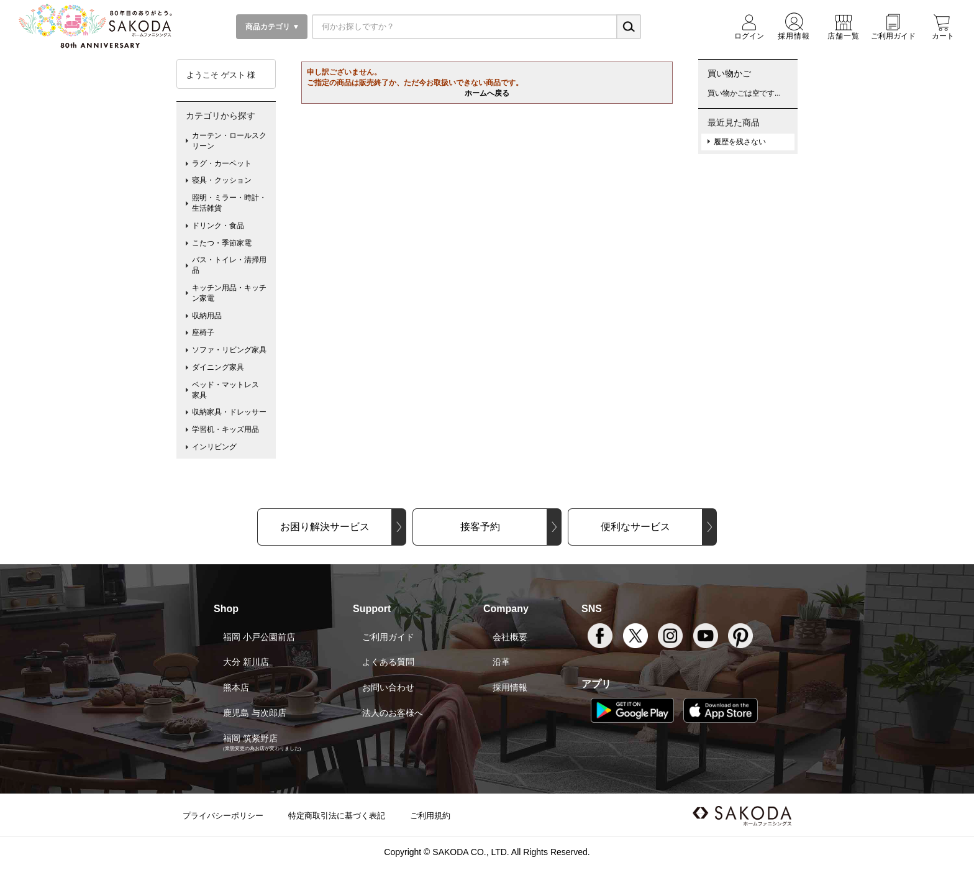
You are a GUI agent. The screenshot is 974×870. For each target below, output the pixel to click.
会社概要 (510, 637)
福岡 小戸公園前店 (259, 637)
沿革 (501, 662)
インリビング (214, 446)
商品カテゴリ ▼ (272, 26)
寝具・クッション (222, 180)
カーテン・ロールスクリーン (229, 140)
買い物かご (729, 73)
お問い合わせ (388, 687)
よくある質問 (388, 662)
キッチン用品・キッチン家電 (229, 293)
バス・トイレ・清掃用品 (229, 265)
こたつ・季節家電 (222, 243)
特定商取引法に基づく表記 (336, 815)
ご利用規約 (430, 815)
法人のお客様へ (392, 713)
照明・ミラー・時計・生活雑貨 (229, 203)
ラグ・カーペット (222, 163)
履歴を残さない (740, 141)
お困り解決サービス (325, 526)
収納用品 (207, 315)
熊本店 (236, 687)
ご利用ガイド (388, 637)
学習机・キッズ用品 (225, 429)
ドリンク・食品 (218, 225)
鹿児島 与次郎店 (254, 713)
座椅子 (203, 332)
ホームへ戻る (487, 93)
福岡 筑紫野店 (250, 738)
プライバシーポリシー (223, 815)
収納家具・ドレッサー (229, 412)
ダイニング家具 (218, 367)
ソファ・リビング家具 (229, 350)
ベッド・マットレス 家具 (229, 390)
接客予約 (480, 526)
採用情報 (510, 687)
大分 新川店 (246, 662)
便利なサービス (635, 526)
